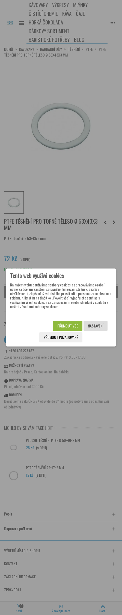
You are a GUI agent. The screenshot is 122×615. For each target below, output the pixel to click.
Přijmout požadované (61, 337)
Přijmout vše (67, 326)
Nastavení (95, 326)
